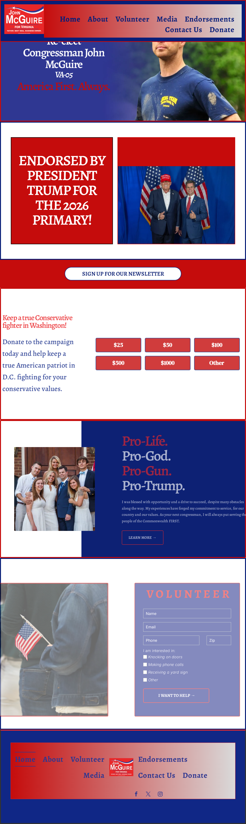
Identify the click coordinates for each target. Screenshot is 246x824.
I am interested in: (159, 650)
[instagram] (160, 794)
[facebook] (136, 794)
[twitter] (148, 794)
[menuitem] (70, 19)
